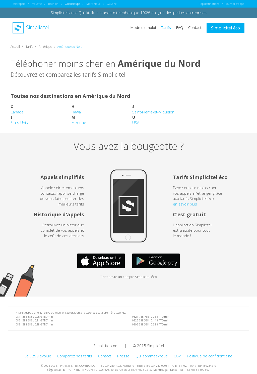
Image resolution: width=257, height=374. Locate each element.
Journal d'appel (235, 4)
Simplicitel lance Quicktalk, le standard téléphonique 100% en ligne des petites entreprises (129, 12)
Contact (195, 27)
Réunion (53, 4)
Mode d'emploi (143, 27)
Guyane (111, 4)
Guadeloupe (72, 4)
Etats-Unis (19, 122)
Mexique (79, 122)
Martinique (93, 4)
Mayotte (37, 4)
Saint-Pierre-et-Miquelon (153, 111)
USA (135, 122)
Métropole (19, 4)
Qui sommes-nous (152, 355)
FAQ (179, 27)
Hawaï (77, 111)
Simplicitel (31, 27)
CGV (177, 355)
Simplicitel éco (225, 27)
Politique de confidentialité (209, 355)
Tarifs (166, 27)
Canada (17, 111)
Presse (123, 355)
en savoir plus (185, 203)
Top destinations (209, 4)
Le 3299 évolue (38, 355)
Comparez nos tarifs (74, 355)
